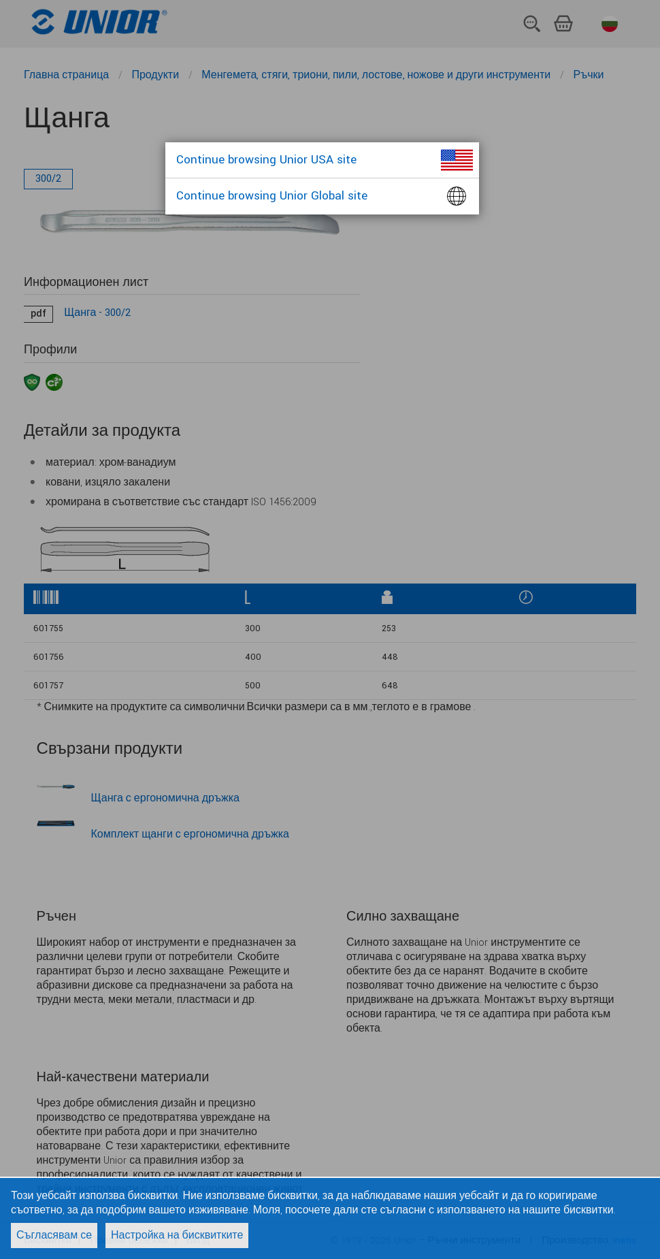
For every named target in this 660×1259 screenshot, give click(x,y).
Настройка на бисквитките (177, 1235)
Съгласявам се (54, 1235)
